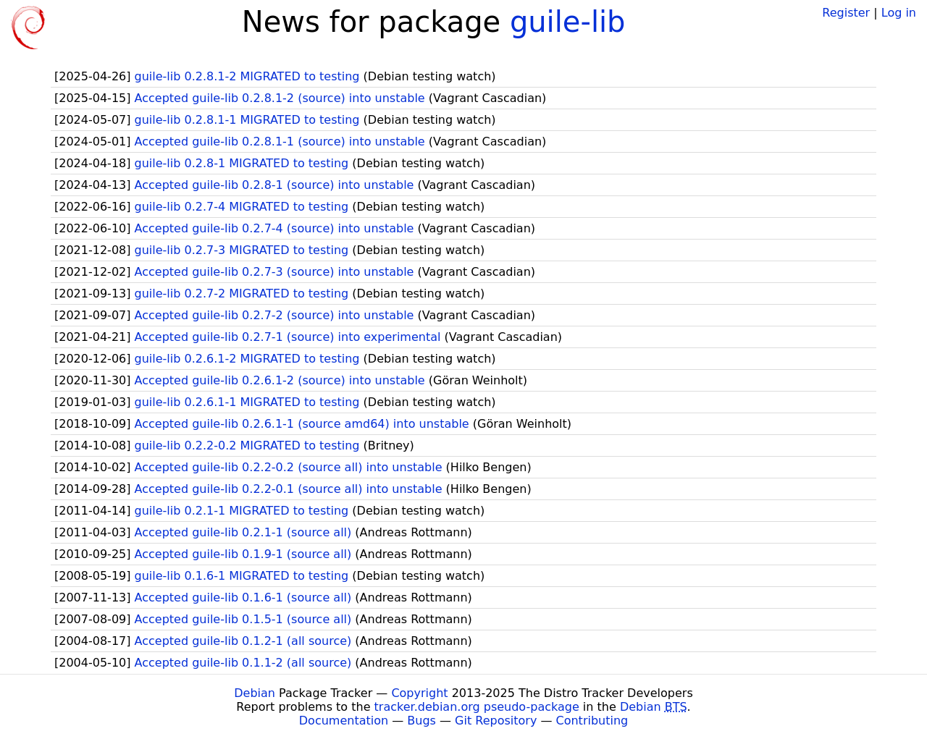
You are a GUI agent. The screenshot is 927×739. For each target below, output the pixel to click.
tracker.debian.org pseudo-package (476, 707)
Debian (254, 693)
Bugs (421, 720)
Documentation (343, 720)
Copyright (419, 693)
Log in (898, 13)
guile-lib (568, 21)
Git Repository (496, 720)
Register (846, 13)
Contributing (592, 720)
